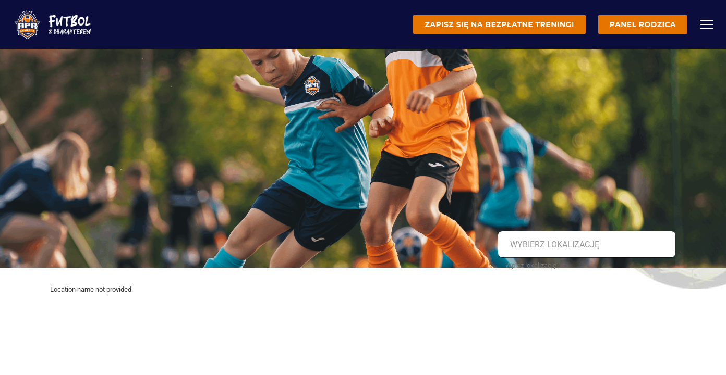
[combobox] (585, 245)
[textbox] (585, 245)
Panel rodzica (643, 24)
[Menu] (706, 24)
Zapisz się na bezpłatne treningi (499, 24)
